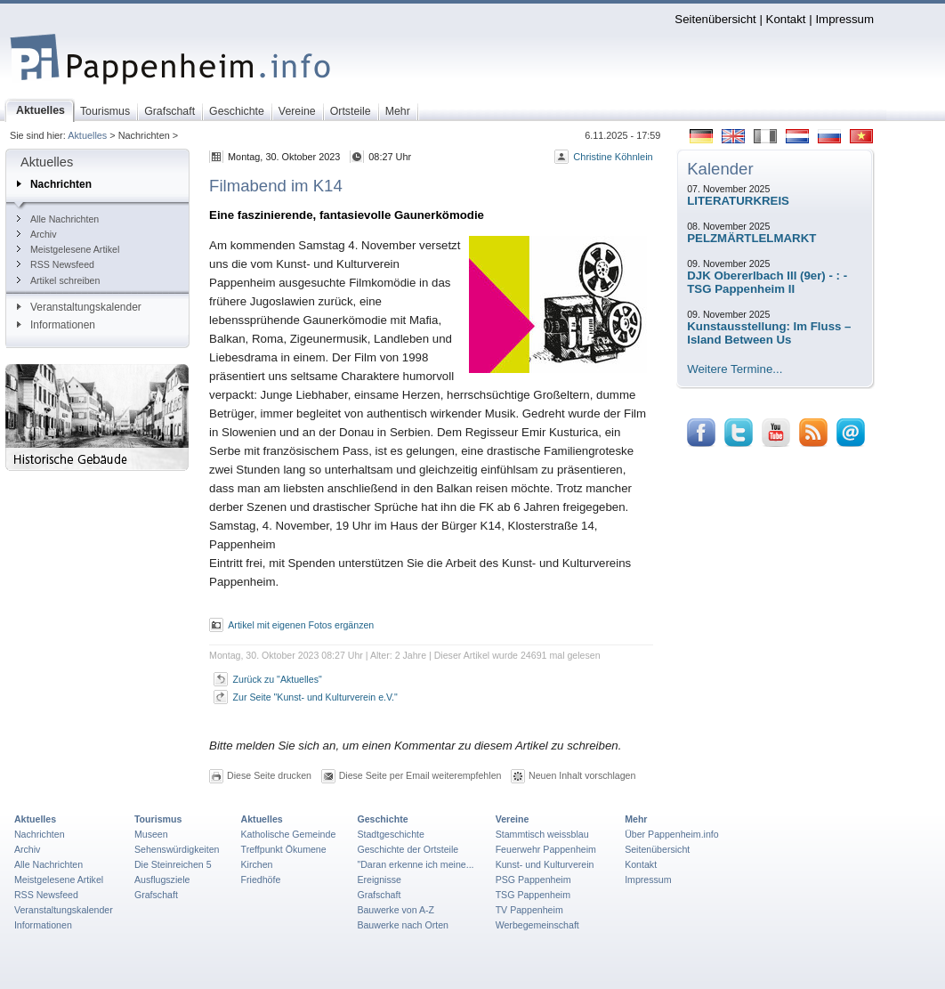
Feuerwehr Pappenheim (546, 849)
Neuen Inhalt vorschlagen (582, 775)
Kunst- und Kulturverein (545, 864)
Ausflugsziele (162, 879)
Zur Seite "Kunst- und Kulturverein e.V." (315, 697)
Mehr (636, 819)
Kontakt (786, 19)
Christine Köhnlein (612, 156)
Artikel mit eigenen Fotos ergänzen (301, 625)
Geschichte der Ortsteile (407, 849)
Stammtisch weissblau (542, 834)
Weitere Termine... (734, 369)
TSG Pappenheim (533, 894)
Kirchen (257, 864)
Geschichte (382, 819)
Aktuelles (87, 135)
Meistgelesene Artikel (68, 249)
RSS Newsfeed (55, 264)
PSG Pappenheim (533, 879)
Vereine (512, 819)
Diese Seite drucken (269, 775)
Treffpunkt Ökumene (284, 849)
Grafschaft (156, 894)
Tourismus (158, 819)
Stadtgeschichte (390, 834)
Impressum (844, 19)
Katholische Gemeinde (288, 834)
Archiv (36, 234)
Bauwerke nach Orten (402, 925)
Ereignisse (379, 879)
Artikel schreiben (58, 280)
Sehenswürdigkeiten (177, 849)
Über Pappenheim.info (672, 834)
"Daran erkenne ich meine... (415, 864)
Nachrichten (54, 184)
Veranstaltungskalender (79, 307)
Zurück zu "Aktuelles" (277, 679)
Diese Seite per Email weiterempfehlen (420, 775)
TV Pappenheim (529, 909)
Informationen (56, 325)
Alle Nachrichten (58, 219)
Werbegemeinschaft (537, 925)
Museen (151, 834)
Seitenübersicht (714, 19)
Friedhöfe (261, 879)
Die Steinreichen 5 (173, 864)
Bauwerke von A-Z (395, 909)
